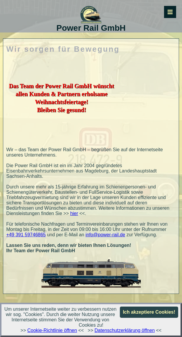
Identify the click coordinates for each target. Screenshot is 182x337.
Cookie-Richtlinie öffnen (52, 330)
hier (74, 213)
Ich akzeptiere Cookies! (149, 312)
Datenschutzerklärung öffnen (125, 330)
